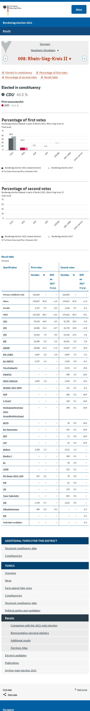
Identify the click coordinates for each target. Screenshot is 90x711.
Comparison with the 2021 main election (34, 625)
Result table (51, 77)
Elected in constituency (18, 72)
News (8, 580)
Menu (79, 9)
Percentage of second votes (21, 77)
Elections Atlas (19, 648)
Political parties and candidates (22, 610)
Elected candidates (16, 655)
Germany (45, 44)
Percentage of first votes (53, 72)
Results (7, 31)
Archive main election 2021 (20, 670)
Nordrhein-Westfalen (43, 50)
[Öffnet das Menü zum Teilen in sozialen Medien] (10, 694)
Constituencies (13, 595)
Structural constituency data (21, 603)
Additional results (21, 640)
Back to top (82, 689)
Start (15, 10)
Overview (10, 573)
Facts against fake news (18, 588)
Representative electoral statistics (30, 633)
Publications (12, 663)
